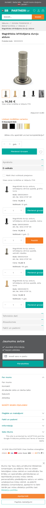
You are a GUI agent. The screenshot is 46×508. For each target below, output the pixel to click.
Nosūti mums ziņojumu (32, 2)
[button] (15, 94)
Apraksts (7, 162)
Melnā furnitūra (9, 26)
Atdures (22, 26)
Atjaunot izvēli (37, 113)
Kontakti (6, 386)
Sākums (5, 23)
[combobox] (17, 17)
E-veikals (8, 168)
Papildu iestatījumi (23, 502)
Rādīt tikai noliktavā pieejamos (19, 175)
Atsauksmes (9, 322)
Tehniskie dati (10, 316)
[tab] (23, 162)
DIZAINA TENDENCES (21, 23)
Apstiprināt (23, 496)
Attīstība (6, 398)
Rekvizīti (6, 394)
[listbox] (23, 127)
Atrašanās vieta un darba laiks (16, 390)
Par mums (7, 382)
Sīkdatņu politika (9, 490)
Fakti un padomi (11, 328)
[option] (5, 126)
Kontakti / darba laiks (13, 2)
